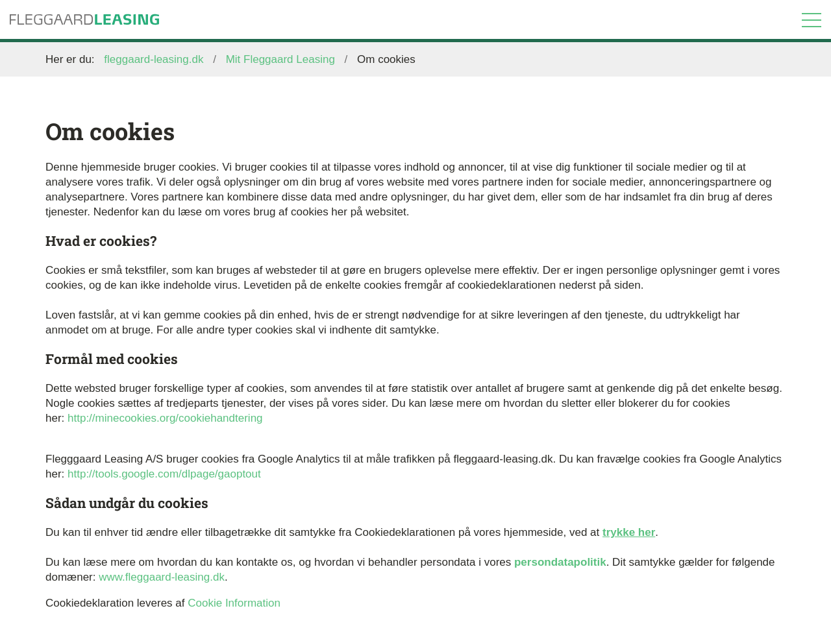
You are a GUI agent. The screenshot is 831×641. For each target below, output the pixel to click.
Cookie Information (234, 603)
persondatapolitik (560, 562)
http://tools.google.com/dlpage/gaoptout (164, 474)
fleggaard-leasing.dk (153, 59)
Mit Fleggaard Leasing (280, 59)
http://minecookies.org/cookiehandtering (165, 418)
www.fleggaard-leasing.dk (162, 577)
